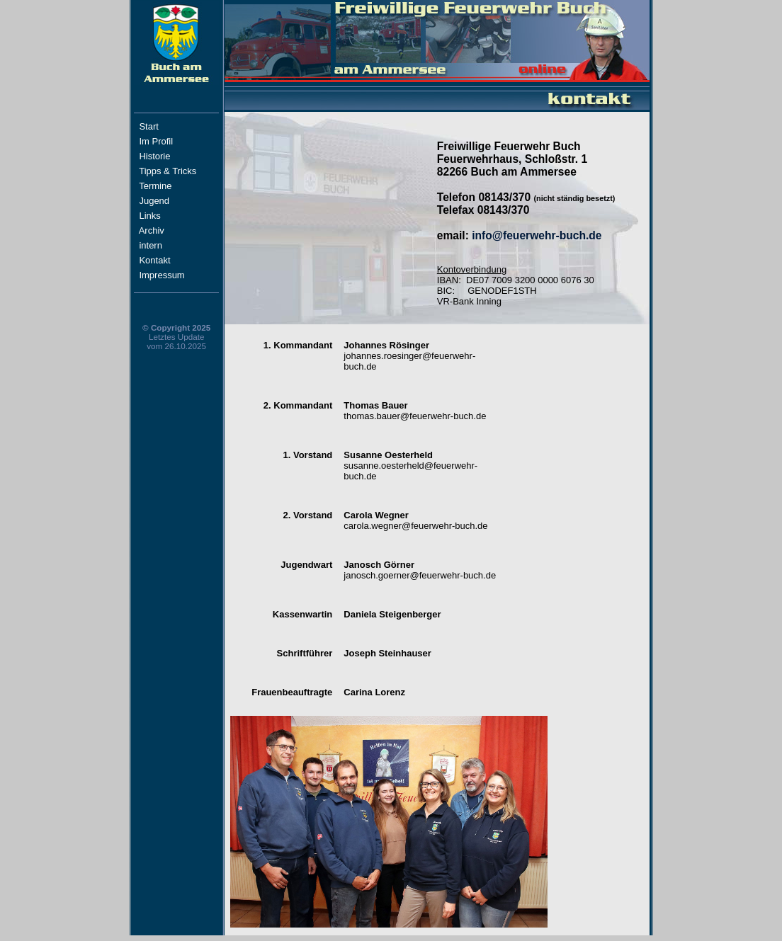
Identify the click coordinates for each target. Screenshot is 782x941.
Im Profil (168, 141)
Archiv (167, 230)
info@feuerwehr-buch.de (536, 235)
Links (165, 215)
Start (169, 126)
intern (163, 245)
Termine (155, 186)
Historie (167, 156)
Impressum (169, 275)
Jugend (154, 200)
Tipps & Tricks (170, 171)
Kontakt (167, 260)
